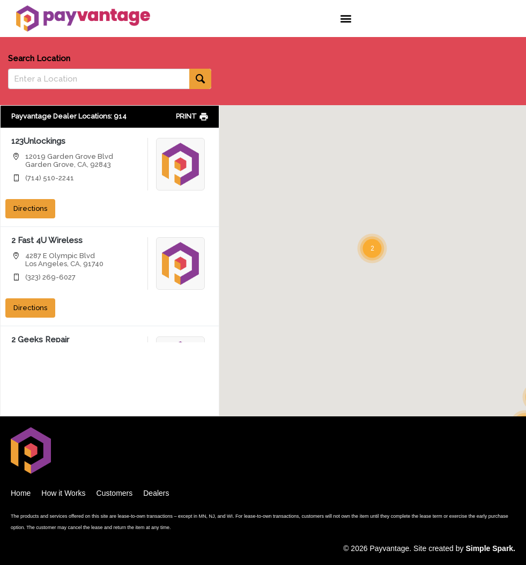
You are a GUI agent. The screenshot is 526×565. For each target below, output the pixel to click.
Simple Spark (489, 548)
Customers (115, 493)
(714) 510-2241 (49, 178)
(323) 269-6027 (50, 277)
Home (21, 493)
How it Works (63, 493)
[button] (346, 18)
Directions (30, 208)
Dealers (156, 493)
